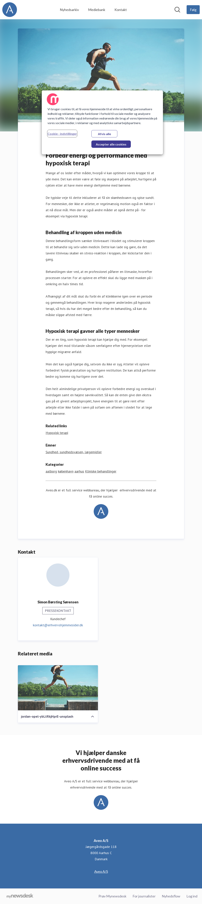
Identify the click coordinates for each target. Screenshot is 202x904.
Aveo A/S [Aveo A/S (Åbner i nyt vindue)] (101, 871)
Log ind (191, 896)
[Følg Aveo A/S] (193, 9)
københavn (65, 471)
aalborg (51, 471)
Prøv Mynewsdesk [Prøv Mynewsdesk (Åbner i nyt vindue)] (112, 896)
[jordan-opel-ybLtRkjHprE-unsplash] (58, 687)
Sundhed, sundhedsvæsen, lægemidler (74, 452)
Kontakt (120, 10)
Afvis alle (104, 134)
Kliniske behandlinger (100, 471)
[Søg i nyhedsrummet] (177, 10)
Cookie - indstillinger (62, 133)
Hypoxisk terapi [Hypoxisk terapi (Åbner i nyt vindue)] (57, 433)
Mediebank (96, 10)
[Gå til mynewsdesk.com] (20, 896)
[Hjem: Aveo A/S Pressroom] (9, 9)
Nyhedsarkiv (69, 10)
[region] (102, 122)
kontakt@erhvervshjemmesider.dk (58, 625)
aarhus (79, 471)
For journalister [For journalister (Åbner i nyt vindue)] (144, 896)
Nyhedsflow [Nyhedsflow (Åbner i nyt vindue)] (171, 896)
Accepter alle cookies (111, 144)
